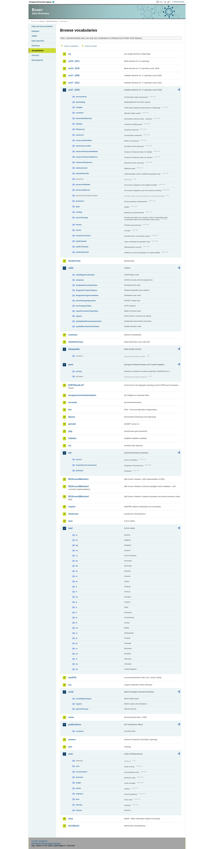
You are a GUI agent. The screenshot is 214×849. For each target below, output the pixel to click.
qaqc (78, 206)
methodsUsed (81, 168)
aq (69, 54)
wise (70, 818)
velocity (79, 805)
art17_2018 (74, 90)
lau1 (70, 521)
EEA (42, 2)
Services (35, 55)
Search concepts (91, 46)
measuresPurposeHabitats (87, 151)
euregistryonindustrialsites (82, 395)
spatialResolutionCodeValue (87, 326)
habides (72, 438)
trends (78, 230)
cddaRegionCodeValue (85, 275)
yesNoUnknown (82, 252)
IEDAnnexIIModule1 (78, 479)
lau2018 (72, 677)
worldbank (73, 826)
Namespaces (37, 60)
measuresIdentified (84, 140)
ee (77, 571)
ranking (79, 212)
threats (79, 225)
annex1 (79, 459)
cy (77, 550)
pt (76, 643)
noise (71, 717)
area (77, 766)
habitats (79, 124)
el (76, 576)
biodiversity (74, 261)
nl (76, 633)
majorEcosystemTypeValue (87, 311)
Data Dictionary (51, 21)
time (77, 799)
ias (69, 445)
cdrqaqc (79, 107)
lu (76, 617)
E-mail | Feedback (39, 841)
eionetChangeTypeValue (86, 301)
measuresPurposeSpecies (86, 157)
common (72, 335)
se (77, 654)
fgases (71, 417)
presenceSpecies (83, 190)
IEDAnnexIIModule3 (78, 486)
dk (77, 566)
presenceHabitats (83, 184)
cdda (70, 268)
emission (79, 777)
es (77, 581)
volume (79, 810)
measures (80, 135)
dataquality (74, 349)
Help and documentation (42, 26)
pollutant (79, 471)
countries (80, 113)
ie (76, 602)
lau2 (70, 528)
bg (77, 545)
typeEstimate (81, 241)
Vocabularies (38, 50)
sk (77, 664)
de (77, 561)
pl (76, 638)
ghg (70, 431)
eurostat (72, 402)
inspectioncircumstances (86, 465)
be (77, 540)
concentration (81, 772)
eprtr (70, 364)
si (76, 659)
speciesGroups (82, 709)
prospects (80, 201)
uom (70, 754)
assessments (81, 97)
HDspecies (80, 129)
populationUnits (82, 173)
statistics (79, 794)
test (70, 747)
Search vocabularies (71, 46)
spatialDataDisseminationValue (89, 321)
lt (76, 612)
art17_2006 (74, 75)
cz (77, 556)
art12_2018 (74, 68)
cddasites (80, 280)
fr (76, 592)
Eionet (42, 21)
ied (69, 453)
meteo (78, 788)
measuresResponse (84, 162)
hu (77, 597)
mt (77, 628)
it (76, 607)
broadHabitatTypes (83, 699)
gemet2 (72, 424)
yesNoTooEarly (82, 247)
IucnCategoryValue (83, 306)
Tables (34, 36)
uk (77, 669)
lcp (69, 685)
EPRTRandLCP (76, 385)
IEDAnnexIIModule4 (78, 496)
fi (76, 587)
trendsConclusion (83, 236)
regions (79, 316)
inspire (71, 506)
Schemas (36, 46)
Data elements (38, 41)
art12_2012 (74, 61)
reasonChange (82, 218)
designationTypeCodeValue (87, 295)
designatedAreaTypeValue (86, 285)
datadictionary (75, 342)
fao (70, 409)
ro (77, 649)
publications (74, 724)
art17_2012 (74, 83)
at (76, 535)
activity (79, 371)
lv (76, 623)
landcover (73, 514)
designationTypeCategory (86, 290)
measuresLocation (83, 146)
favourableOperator (84, 118)
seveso (72, 739)
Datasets (35, 31)
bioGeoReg (80, 102)
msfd (70, 692)
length (78, 783)
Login (161, 2)
